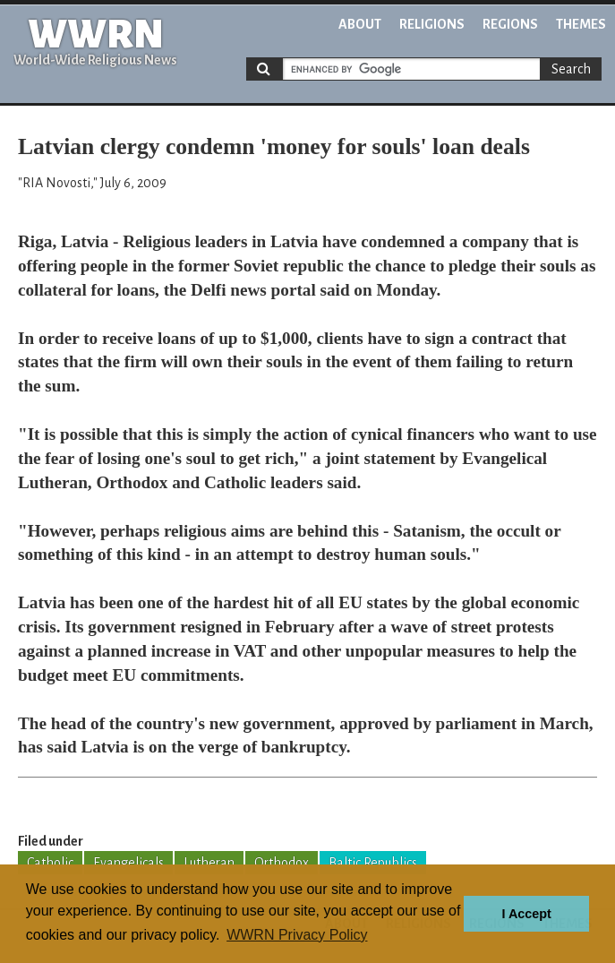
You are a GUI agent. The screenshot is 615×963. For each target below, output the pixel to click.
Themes (581, 24)
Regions (510, 24)
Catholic (50, 863)
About (359, 24)
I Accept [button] (526, 914)
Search (571, 69)
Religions (432, 24)
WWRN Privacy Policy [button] (296, 934)
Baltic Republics (373, 863)
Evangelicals (128, 863)
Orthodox (281, 863)
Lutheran (209, 863)
